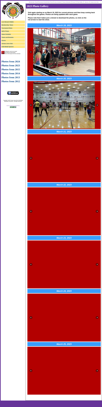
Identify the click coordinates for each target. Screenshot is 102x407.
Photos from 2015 (10, 69)
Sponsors (86, 2)
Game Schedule (57, 2)
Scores (73, 2)
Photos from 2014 (10, 73)
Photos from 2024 (10, 61)
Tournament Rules (42, 2)
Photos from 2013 (10, 77)
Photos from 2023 (10, 65)
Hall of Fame (50, 2)
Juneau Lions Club (94, 2)
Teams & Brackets (66, 2)
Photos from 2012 (10, 81)
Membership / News (33, 2)
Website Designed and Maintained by (13, 105)
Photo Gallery (80, 2)
